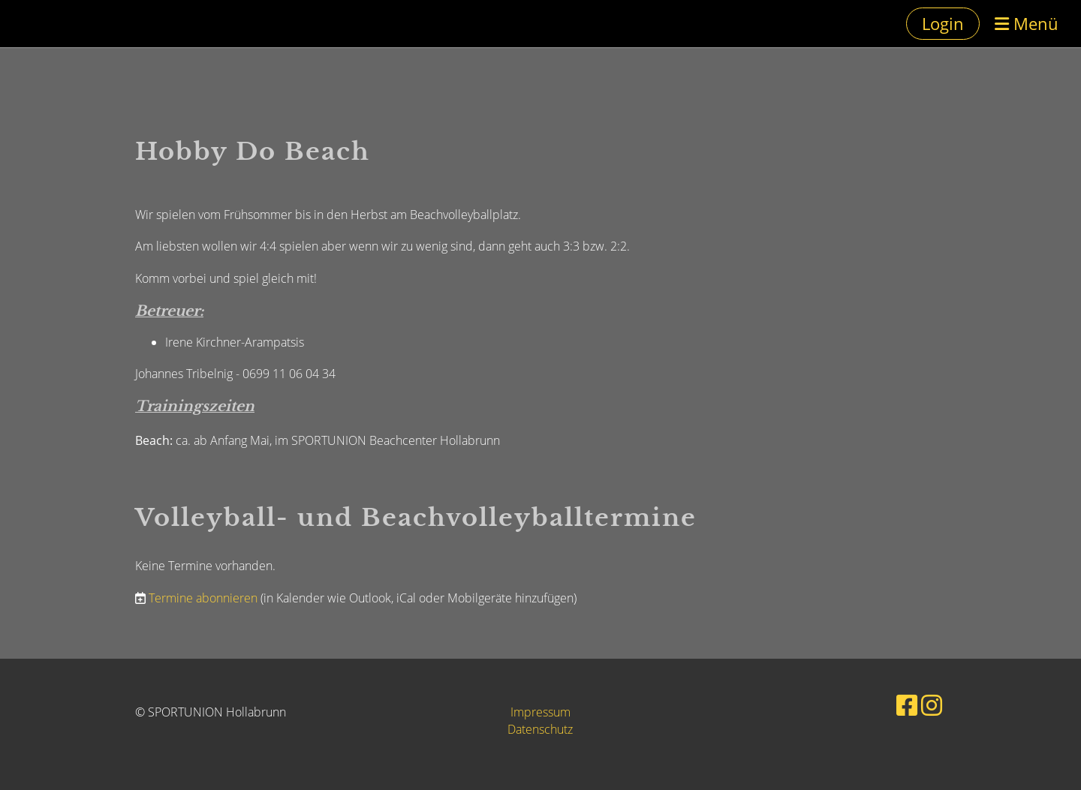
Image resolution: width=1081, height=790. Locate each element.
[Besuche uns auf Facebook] (906, 705)
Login (943, 23)
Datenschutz (540, 729)
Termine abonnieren (203, 598)
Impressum (540, 712)
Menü (1026, 23)
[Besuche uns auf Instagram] (931, 705)
